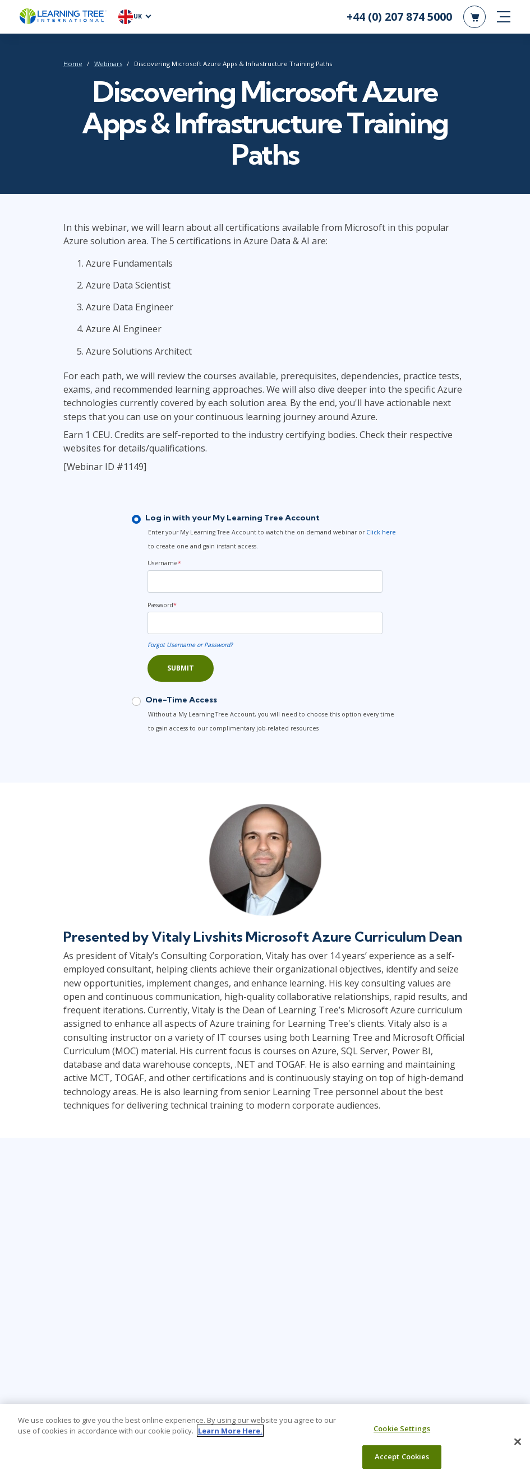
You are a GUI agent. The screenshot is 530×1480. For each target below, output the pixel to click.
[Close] (517, 1447)
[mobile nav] (503, 16)
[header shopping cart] (474, 17)
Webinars (108, 63)
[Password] (265, 623)
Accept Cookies (402, 1463)
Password (162, 605)
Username (164, 563)
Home (72, 63)
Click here (381, 532)
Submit (180, 668)
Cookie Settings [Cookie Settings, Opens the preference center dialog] (402, 1434)
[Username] (265, 581)
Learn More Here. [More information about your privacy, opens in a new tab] (230, 1437)
